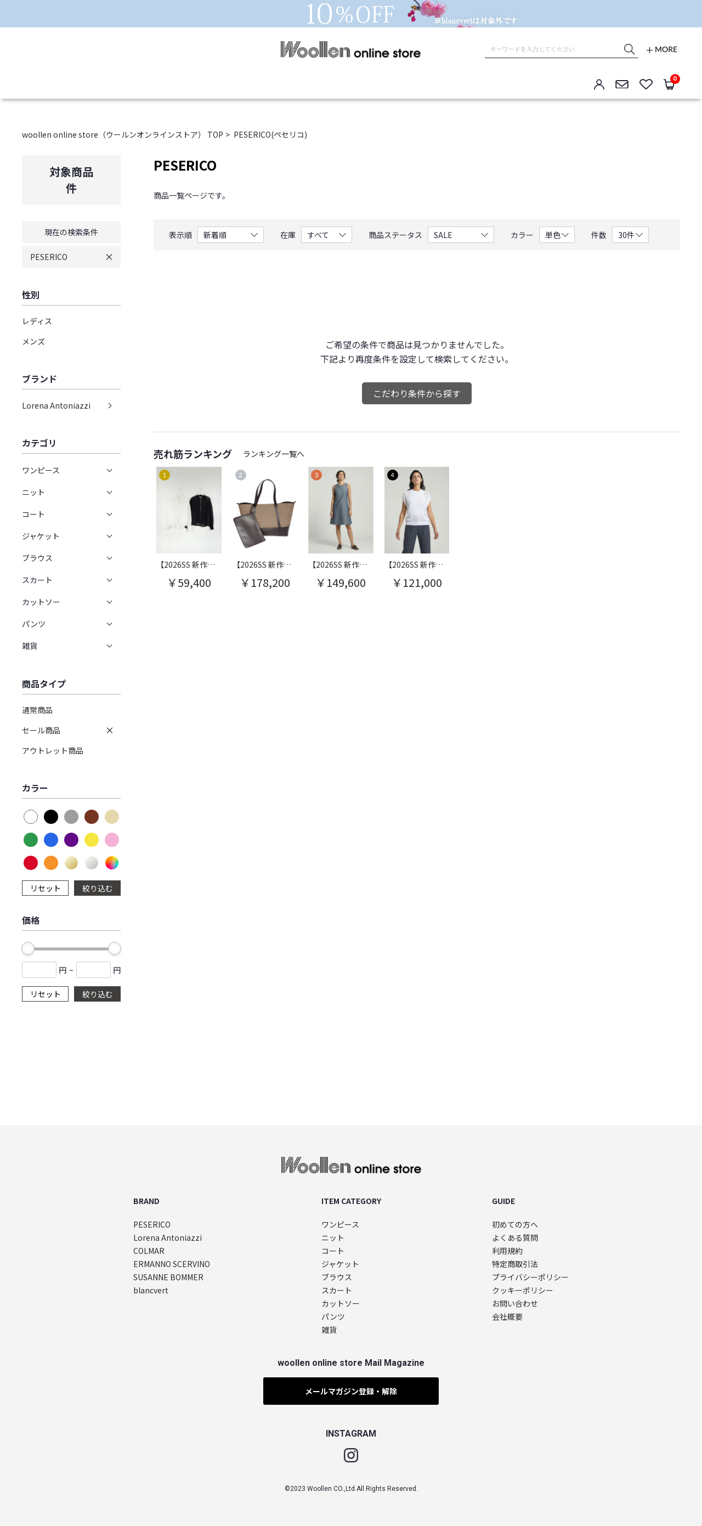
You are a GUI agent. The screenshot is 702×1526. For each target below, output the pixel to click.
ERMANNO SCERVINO (171, 1264)
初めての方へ (515, 1224)
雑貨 (329, 1330)
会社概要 (507, 1317)
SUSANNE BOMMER (168, 1277)
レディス (37, 320)
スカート (336, 1290)
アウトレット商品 (52, 750)
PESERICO (48, 256)
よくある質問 (515, 1238)
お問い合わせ (515, 1303)
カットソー (340, 1303)
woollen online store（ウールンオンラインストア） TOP (122, 134)
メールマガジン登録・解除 (351, 1391)
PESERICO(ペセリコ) (270, 134)
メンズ (33, 341)
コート (332, 1251)
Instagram (351, 1455)
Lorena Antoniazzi (56, 405)
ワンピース (340, 1224)
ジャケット (340, 1264)
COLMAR (149, 1251)
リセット (45, 888)
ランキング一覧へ (273, 453)
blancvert (150, 1290)
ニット (332, 1238)
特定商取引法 (515, 1264)
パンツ (333, 1317)
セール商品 (41, 730)
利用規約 (507, 1251)
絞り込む (97, 888)
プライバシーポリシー (530, 1277)
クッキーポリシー (522, 1290)
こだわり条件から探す (417, 393)
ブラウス (336, 1277)
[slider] (28, 948)
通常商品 (37, 709)
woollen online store (351, 49)
